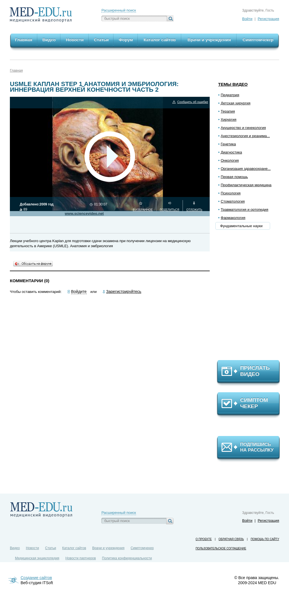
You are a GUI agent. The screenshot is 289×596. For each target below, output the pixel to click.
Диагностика (231, 152)
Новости (32, 548)
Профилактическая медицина (246, 185)
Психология (230, 193)
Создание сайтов (36, 577)
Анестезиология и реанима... (245, 136)
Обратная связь (231, 539)
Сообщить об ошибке (192, 102)
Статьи (50, 548)
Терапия (228, 111)
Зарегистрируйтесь (123, 291)
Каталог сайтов (74, 548)
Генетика (228, 144)
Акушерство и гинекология (243, 128)
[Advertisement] (251, 296)
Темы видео (233, 84)
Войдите (79, 291)
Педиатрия (230, 95)
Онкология (230, 160)
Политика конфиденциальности (127, 558)
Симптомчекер (142, 548)
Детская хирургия (235, 103)
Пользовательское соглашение (221, 548)
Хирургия (229, 119)
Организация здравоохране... (246, 168)
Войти (247, 19)
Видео (15, 548)
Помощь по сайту (265, 539)
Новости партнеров (80, 558)
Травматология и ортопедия (244, 209)
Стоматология (233, 201)
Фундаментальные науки (241, 226)
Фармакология (233, 218)
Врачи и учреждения (108, 548)
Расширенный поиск (118, 10)
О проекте (204, 539)
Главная (16, 71)
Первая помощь (234, 177)
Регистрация (268, 19)
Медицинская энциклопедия (37, 558)
